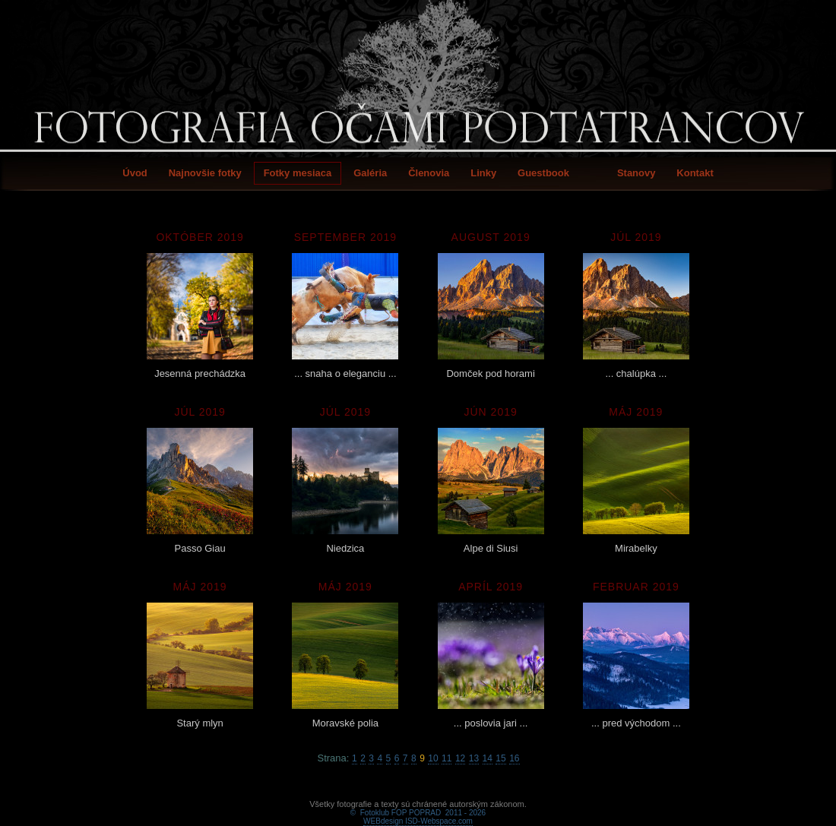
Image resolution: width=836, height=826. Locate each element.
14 (487, 758)
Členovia (428, 173)
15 (500, 758)
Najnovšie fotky (205, 173)
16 (514, 758)
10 (433, 758)
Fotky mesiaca (298, 173)
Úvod (134, 173)
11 (446, 758)
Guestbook (543, 173)
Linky (483, 173)
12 (460, 758)
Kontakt (694, 173)
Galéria (370, 173)
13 (474, 758)
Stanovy (636, 173)
